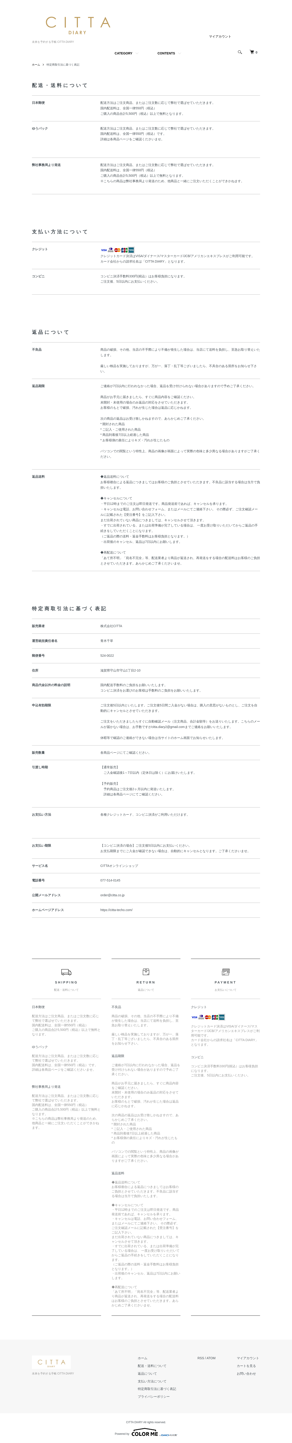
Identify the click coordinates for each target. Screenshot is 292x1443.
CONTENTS (166, 53)
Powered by (146, 1432)
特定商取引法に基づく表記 (159, 1389)
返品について (149, 1373)
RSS (202, 1358)
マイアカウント (220, 36)
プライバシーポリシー (156, 1396)
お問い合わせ (247, 1373)
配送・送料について (154, 1366)
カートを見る (247, 1366)
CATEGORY (124, 53)
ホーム (36, 64)
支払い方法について (154, 1381)
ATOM (212, 1358)
